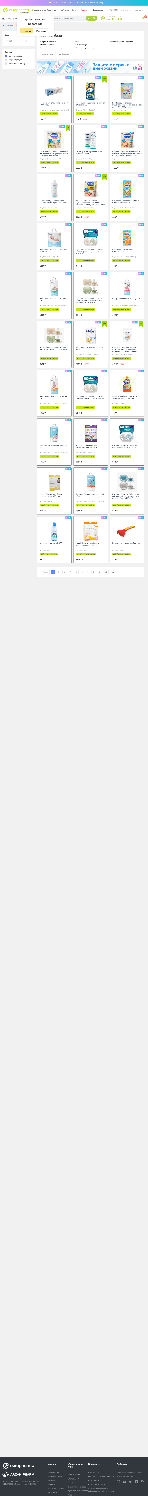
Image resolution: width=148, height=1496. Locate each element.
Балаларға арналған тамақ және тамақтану (57, 48)
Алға (113, 572)
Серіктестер (53, 1492)
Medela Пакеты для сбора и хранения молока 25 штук (51, 495)
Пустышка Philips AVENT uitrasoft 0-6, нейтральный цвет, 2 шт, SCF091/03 (90, 251)
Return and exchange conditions (101, 1476)
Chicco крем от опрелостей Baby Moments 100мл (89, 153)
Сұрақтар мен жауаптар (78, 1491)
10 (106, 572)
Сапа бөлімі (72, 1495)
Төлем (71, 1483)
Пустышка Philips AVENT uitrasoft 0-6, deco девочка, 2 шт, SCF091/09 (90, 397)
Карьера (51, 1484)
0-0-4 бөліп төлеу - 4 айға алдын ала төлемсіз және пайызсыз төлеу (74, 2)
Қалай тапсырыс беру (77, 1487)
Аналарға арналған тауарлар (122, 42)
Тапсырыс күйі (125, 10)
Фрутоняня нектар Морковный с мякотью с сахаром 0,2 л (125, 202)
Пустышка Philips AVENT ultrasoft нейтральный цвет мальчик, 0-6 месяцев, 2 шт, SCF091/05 (89, 300)
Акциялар (85, 10)
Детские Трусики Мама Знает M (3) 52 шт (54, 446)
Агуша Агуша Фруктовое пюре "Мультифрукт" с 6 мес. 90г (124, 397)
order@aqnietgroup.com (132, 1472)
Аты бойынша (64, 54)
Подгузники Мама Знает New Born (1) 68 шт (53, 250)
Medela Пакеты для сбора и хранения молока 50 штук (87, 544)
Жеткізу (75, 10)
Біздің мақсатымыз (56, 1488)
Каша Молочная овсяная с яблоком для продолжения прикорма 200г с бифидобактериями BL (54, 154)
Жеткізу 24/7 (73, 1479)
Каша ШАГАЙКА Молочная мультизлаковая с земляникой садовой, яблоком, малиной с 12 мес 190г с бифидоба (90, 204)
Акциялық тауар (48, 54)
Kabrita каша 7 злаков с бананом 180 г (89, 348)
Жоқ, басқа (41, 31)
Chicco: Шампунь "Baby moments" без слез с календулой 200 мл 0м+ (53, 202)
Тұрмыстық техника (48, 42)
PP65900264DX (10, 1484)
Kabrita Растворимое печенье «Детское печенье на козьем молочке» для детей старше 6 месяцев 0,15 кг (124, 350)
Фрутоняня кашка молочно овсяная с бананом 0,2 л (90, 104)
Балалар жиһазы (47, 45)
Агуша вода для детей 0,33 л (51, 543)
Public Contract (94, 1480)
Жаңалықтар (53, 1472)
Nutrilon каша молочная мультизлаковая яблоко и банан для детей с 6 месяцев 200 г (127, 105)
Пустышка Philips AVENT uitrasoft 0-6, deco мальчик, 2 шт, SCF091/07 (54, 348)
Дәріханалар (97, 10)
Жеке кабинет (140, 10)
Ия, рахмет (26, 31)
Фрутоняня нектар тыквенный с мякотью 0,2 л (125, 250)
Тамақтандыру (81, 45)
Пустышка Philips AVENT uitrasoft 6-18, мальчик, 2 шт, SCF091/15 (126, 446)
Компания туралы (55, 1476)
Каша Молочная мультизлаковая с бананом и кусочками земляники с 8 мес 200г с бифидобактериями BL (127, 154)
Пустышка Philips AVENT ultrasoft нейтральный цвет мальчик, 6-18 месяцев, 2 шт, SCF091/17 (126, 496)
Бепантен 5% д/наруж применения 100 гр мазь (54, 104)
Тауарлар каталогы (12, 18)
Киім (78, 42)
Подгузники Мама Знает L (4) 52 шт (126, 298)
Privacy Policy (93, 1472)
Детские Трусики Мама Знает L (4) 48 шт (90, 495)
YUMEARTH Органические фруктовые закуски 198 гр (86, 446)
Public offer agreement (97, 1484)
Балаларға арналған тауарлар (87, 48)
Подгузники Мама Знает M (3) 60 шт (53, 299)
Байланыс (65, 10)
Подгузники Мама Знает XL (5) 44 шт (53, 397)
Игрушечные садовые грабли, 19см (126, 543)
